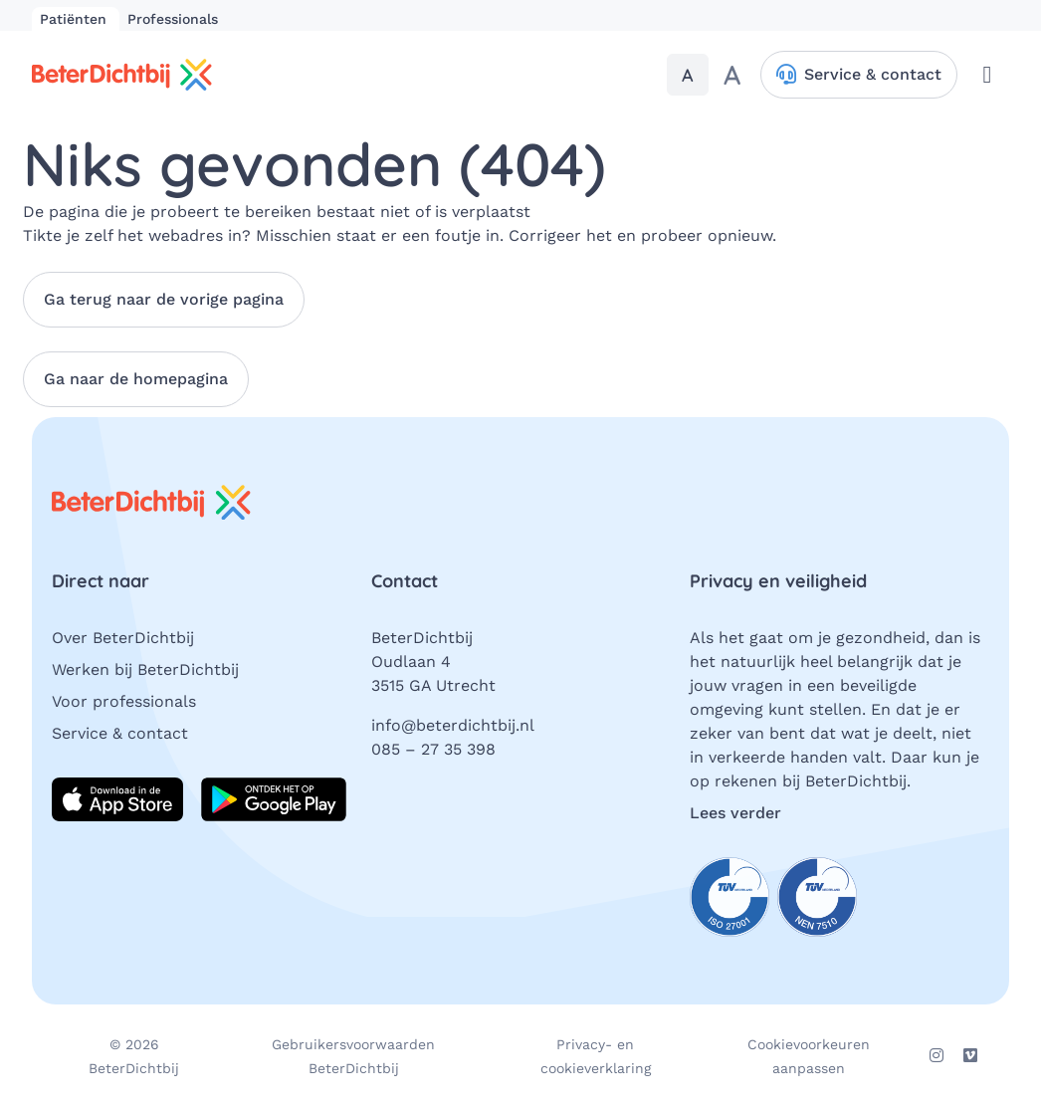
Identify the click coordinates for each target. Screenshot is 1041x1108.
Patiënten (75, 19)
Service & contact (120, 733)
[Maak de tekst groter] (731, 75)
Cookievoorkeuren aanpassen (808, 1056)
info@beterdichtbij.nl (452, 725)
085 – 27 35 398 (433, 749)
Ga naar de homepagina (136, 378)
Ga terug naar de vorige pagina (164, 299)
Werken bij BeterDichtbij (145, 669)
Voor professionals (124, 701)
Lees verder (735, 812)
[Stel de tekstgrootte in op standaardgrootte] (688, 75)
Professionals (172, 19)
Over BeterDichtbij (123, 637)
